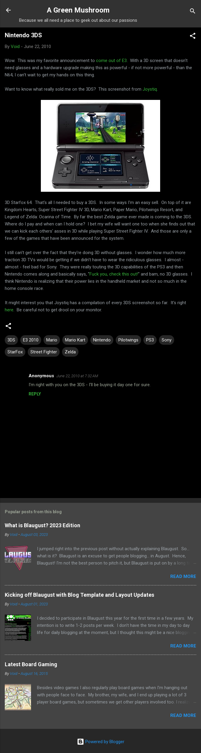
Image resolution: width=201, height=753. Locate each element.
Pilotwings (128, 340)
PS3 (150, 340)
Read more (183, 576)
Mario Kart (75, 340)
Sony (166, 340)
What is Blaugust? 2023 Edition (42, 525)
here (9, 310)
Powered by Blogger (100, 741)
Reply (35, 394)
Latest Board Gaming (31, 664)
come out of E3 (111, 60)
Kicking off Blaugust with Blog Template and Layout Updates (79, 595)
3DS (11, 340)
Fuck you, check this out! (113, 274)
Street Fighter (43, 352)
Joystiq (150, 89)
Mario (51, 340)
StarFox (15, 352)
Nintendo (102, 340)
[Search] (192, 12)
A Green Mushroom (78, 10)
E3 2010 (30, 340)
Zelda (70, 352)
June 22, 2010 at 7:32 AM (77, 376)
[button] (192, 36)
